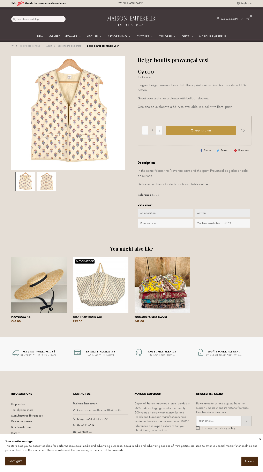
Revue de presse (21, 421)
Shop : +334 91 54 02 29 (92, 419)
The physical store (22, 410)
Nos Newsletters (21, 427)
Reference (144, 195)
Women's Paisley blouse (151, 317)
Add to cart (201, 130)
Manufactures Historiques (27, 415)
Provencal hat (21, 317)
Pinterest (243, 150)
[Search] (38, 19)
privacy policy (226, 428)
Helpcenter (18, 404)
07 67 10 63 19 (85, 425)
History (15, 433)
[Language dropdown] (244, 3)
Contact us (85, 432)
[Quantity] (152, 130)
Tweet (224, 150)
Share (207, 150)
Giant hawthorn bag (87, 317)
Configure (15, 461)
